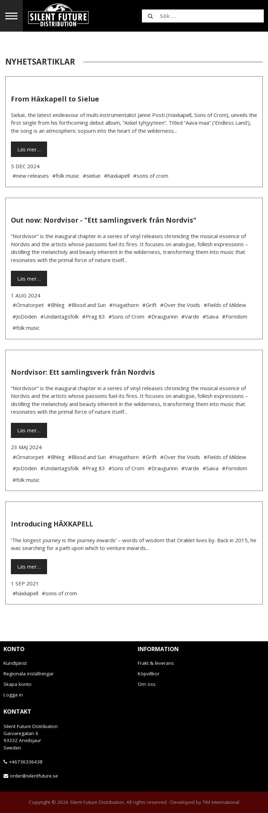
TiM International (221, 802)
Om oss (147, 684)
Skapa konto (18, 684)
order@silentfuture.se (34, 776)
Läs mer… (29, 149)
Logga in (13, 694)
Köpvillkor (148, 673)
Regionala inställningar (29, 673)
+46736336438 (26, 762)
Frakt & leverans (156, 663)
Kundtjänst (15, 663)
